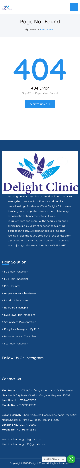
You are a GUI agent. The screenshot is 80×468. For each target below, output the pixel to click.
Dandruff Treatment (16, 300)
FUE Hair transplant (16, 271)
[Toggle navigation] (74, 7)
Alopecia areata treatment (20, 293)
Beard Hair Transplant (17, 307)
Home (30, 29)
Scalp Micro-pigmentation (20, 322)
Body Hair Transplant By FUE (21, 329)
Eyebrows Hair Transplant (19, 314)
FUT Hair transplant (16, 278)
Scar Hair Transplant (16, 343)
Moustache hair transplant (20, 336)
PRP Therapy (12, 286)
